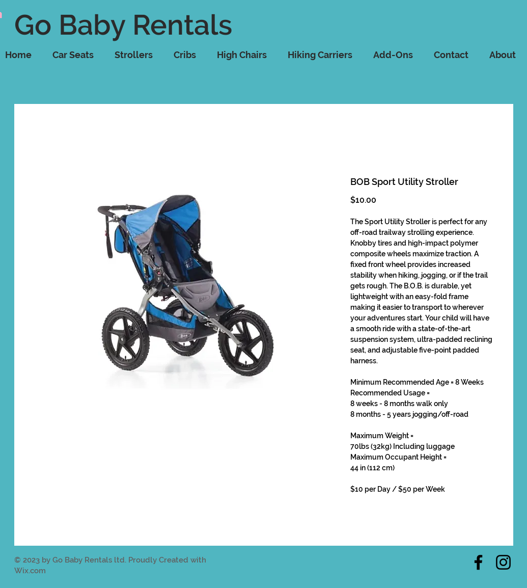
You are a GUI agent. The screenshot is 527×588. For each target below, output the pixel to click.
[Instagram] (503, 562)
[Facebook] (478, 562)
